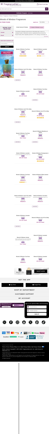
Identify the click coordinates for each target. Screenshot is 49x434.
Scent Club (24, 309)
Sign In (41, 342)
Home (1, 15)
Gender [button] (7, 32)
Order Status (24, 342)
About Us (7, 324)
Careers (41, 327)
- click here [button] (24, 13)
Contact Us (8, 322)
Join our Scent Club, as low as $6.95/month (24, 1)
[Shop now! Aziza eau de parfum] (7, 97)
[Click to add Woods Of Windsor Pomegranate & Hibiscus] (6, 60)
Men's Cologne (8, 299)
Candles (41, 299)
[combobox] (24, 8)
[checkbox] (6, 35)
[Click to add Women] (6, 35)
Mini (41, 304)
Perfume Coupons (41, 324)
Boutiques (7, 304)
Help (8, 319)
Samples (24, 297)
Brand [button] (7, 37)
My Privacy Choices (37, 394)
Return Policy (24, 319)
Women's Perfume (8, 297)
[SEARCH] (46, 8)
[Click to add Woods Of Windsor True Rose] (6, 63)
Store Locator (24, 329)
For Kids (41, 294)
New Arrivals (41, 302)
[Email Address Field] (6, 77)
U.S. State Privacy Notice (24, 394)
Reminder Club (24, 344)
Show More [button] (46, 36)
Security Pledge (24, 322)
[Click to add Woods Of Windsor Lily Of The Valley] (6, 58)
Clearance (24, 307)
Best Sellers (24, 304)
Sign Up (7, 79)
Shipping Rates (24, 324)
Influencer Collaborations (7, 332)
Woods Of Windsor (36, 27)
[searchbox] (23, 8)
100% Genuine (24, 327)
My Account (8, 342)
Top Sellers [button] (42, 22)
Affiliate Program (41, 319)
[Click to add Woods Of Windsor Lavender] (6, 55)
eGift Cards (8, 327)
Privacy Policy (13, 394)
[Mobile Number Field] (38, 357)
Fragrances (6, 15)
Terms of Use (5, 394)
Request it (23, 75)
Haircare (8, 302)
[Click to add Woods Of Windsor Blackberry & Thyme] (6, 52)
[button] (2, 4)
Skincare (24, 299)
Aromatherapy (24, 302)
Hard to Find (41, 307)
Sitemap (41, 322)
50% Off (24, 294)
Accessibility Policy (8, 329)
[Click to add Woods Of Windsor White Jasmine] (6, 68)
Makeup (41, 297)
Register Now (7, 344)
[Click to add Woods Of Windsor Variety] (6, 66)
